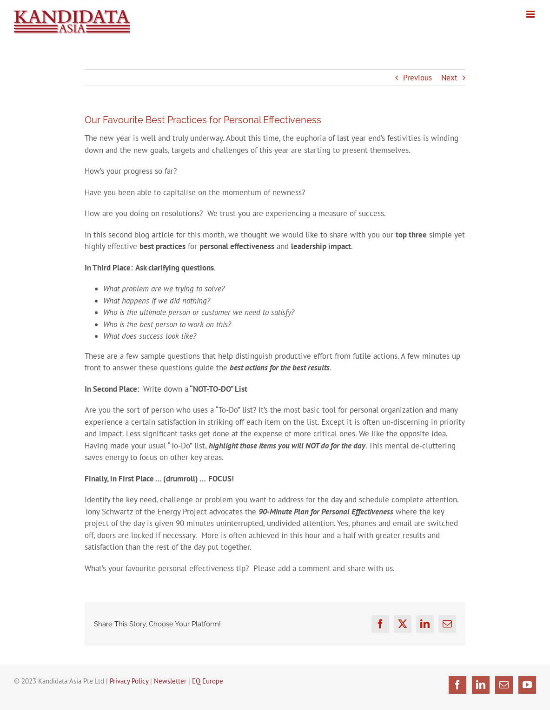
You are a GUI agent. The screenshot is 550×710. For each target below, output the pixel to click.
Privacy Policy (129, 681)
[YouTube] (527, 685)
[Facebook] (457, 685)
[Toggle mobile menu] (531, 14)
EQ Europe (207, 681)
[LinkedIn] (481, 685)
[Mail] (504, 685)
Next (449, 77)
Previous (417, 77)
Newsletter (170, 681)
